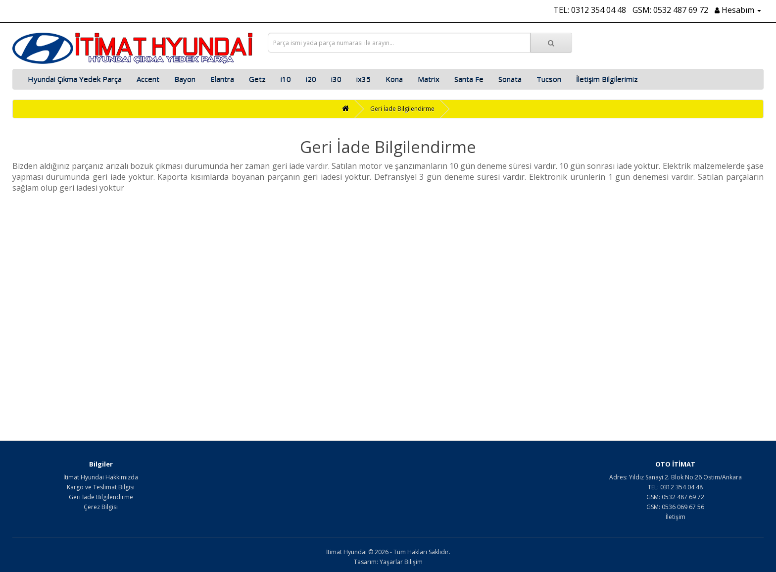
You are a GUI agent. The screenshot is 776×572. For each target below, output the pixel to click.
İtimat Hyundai (346, 552)
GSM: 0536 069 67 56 (675, 507)
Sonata (510, 79)
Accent (148, 79)
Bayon (184, 79)
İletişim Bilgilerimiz (607, 79)
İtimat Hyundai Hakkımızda (100, 477)
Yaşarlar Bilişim (401, 562)
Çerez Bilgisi (101, 507)
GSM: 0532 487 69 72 (670, 9)
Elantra (222, 79)
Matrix (428, 79)
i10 (286, 79)
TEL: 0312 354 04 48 (589, 9)
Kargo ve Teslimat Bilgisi (101, 487)
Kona (394, 79)
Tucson (548, 79)
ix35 (363, 79)
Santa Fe (469, 79)
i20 (311, 79)
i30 (336, 79)
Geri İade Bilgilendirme (402, 108)
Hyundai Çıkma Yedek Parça (75, 79)
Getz (257, 79)
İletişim (675, 517)
